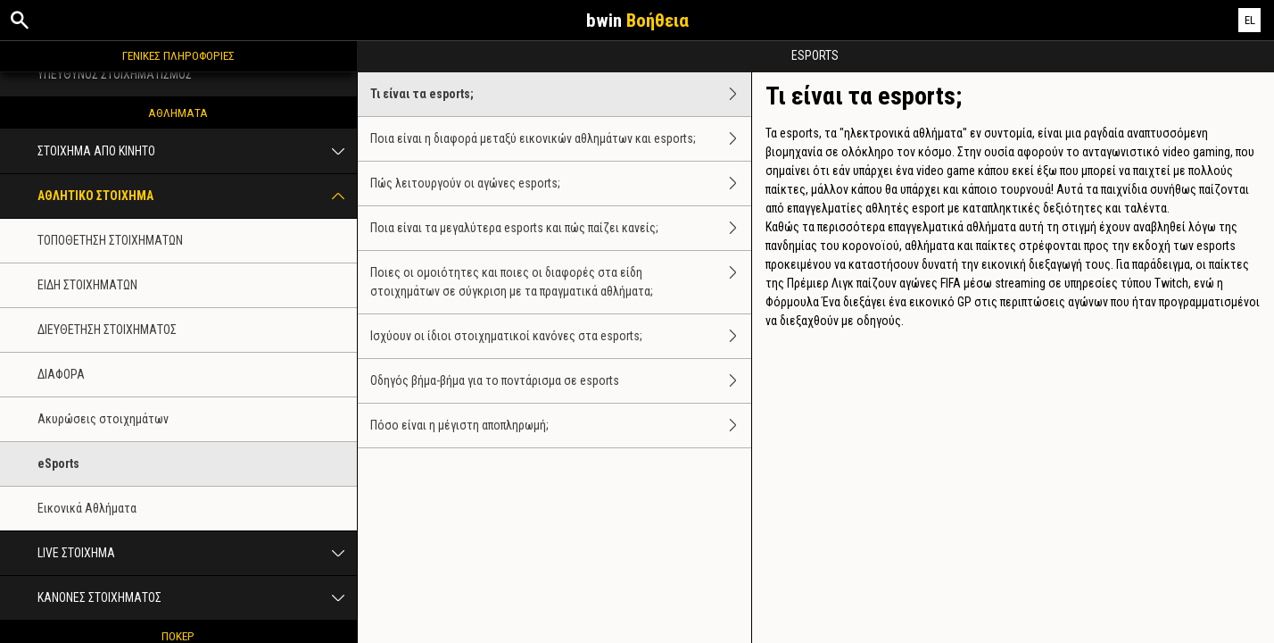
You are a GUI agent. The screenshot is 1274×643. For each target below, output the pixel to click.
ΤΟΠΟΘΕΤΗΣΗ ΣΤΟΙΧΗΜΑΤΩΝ (110, 240)
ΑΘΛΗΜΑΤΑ (178, 112)
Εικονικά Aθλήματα (86, 508)
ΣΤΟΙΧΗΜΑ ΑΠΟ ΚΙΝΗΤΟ (197, 151)
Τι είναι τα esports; (560, 94)
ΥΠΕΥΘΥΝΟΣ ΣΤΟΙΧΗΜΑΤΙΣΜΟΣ (114, 74)
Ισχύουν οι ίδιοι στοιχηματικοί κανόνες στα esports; (560, 336)
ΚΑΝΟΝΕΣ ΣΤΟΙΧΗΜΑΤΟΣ (197, 598)
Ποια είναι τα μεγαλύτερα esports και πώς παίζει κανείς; (560, 228)
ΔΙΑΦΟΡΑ (61, 374)
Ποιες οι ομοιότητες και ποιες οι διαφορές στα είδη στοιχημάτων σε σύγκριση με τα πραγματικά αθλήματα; (560, 282)
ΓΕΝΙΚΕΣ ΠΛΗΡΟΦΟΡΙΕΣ (178, 55)
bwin (637, 20)
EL (1250, 20)
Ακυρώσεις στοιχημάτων (103, 419)
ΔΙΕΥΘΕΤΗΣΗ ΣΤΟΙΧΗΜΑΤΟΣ (107, 329)
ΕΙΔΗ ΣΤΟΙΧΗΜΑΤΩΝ (87, 285)
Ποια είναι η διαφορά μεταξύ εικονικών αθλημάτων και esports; (560, 139)
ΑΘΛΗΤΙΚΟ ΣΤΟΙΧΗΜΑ (197, 196)
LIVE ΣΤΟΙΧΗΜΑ (197, 553)
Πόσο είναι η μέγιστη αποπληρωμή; (560, 425)
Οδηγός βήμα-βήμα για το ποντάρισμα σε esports (560, 381)
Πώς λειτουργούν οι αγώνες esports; (560, 183)
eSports (58, 463)
